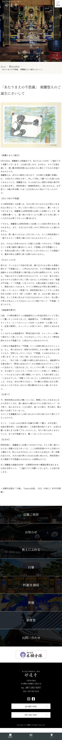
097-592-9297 (31, 714)
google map (31, 706)
